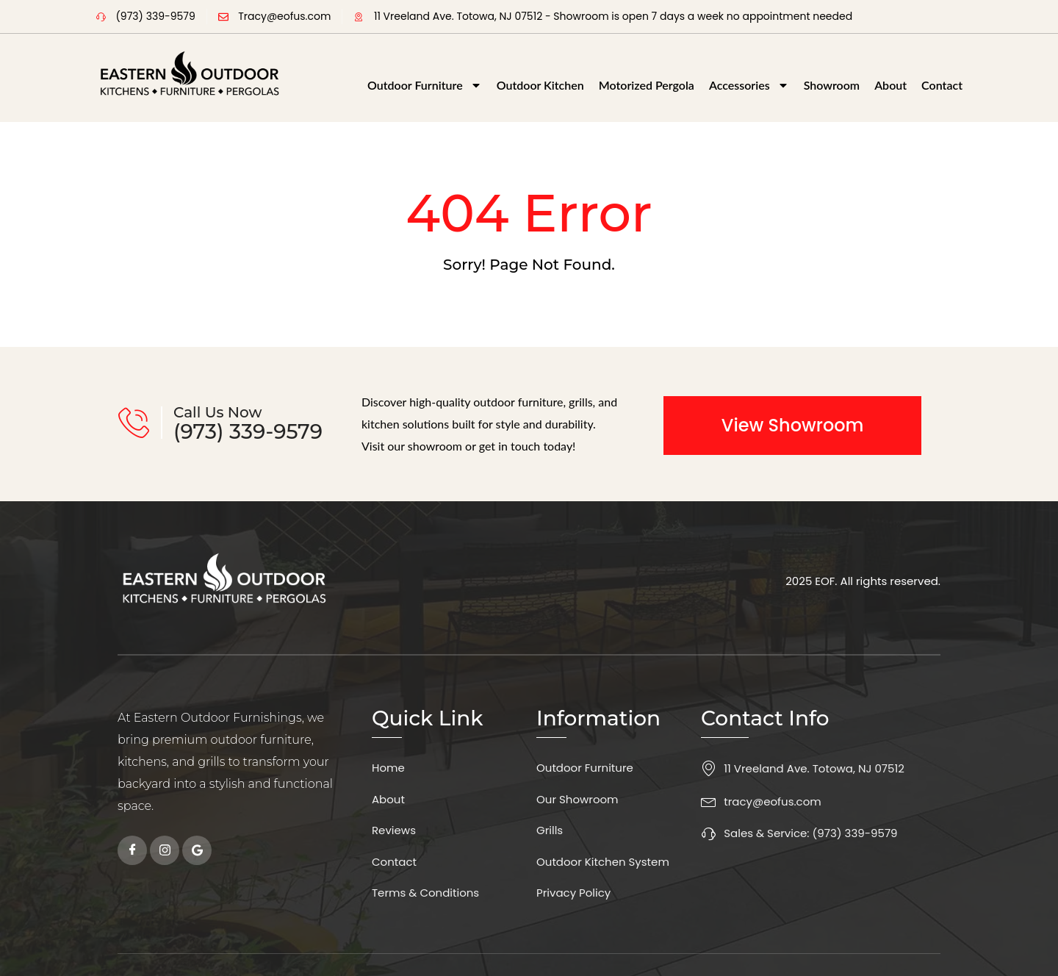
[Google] (197, 850)
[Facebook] (132, 850)
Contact (941, 85)
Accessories (749, 85)
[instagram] (164, 850)
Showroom (832, 85)
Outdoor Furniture (424, 85)
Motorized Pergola (646, 85)
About (890, 85)
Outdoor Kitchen (540, 85)
